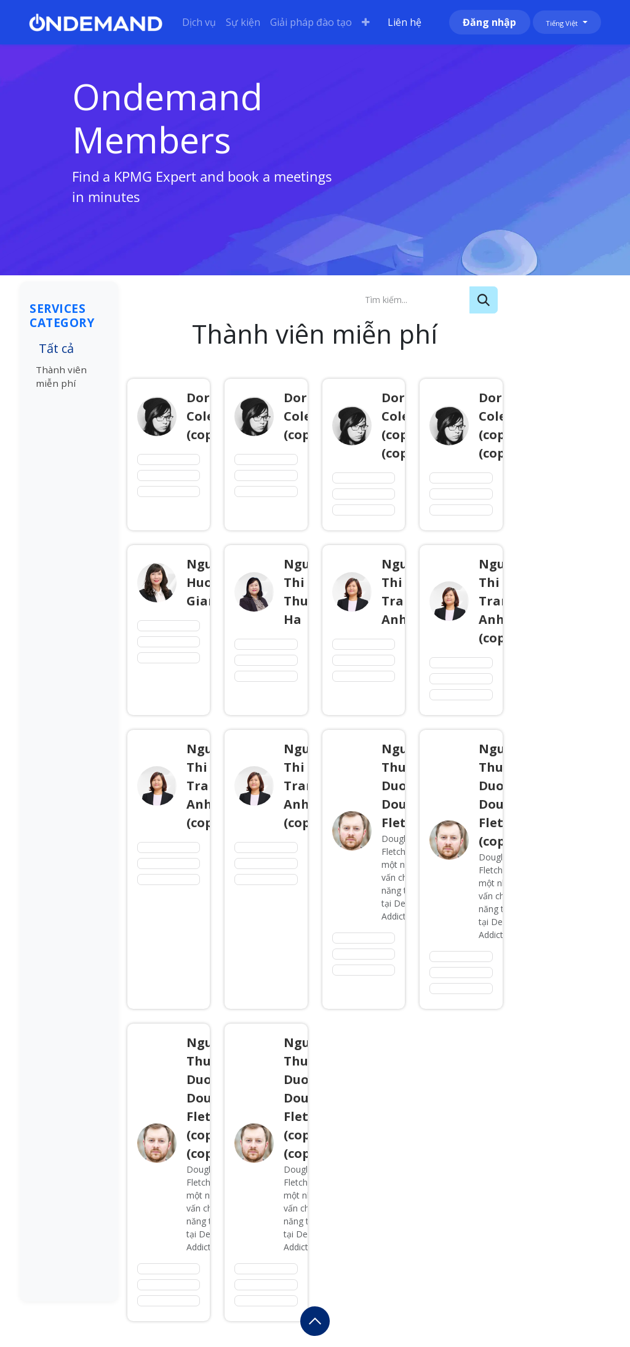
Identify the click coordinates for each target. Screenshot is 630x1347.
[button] (315, 1321)
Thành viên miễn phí (61, 376)
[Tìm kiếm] (483, 299)
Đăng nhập (489, 22)
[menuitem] (199, 22)
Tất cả (56, 348)
